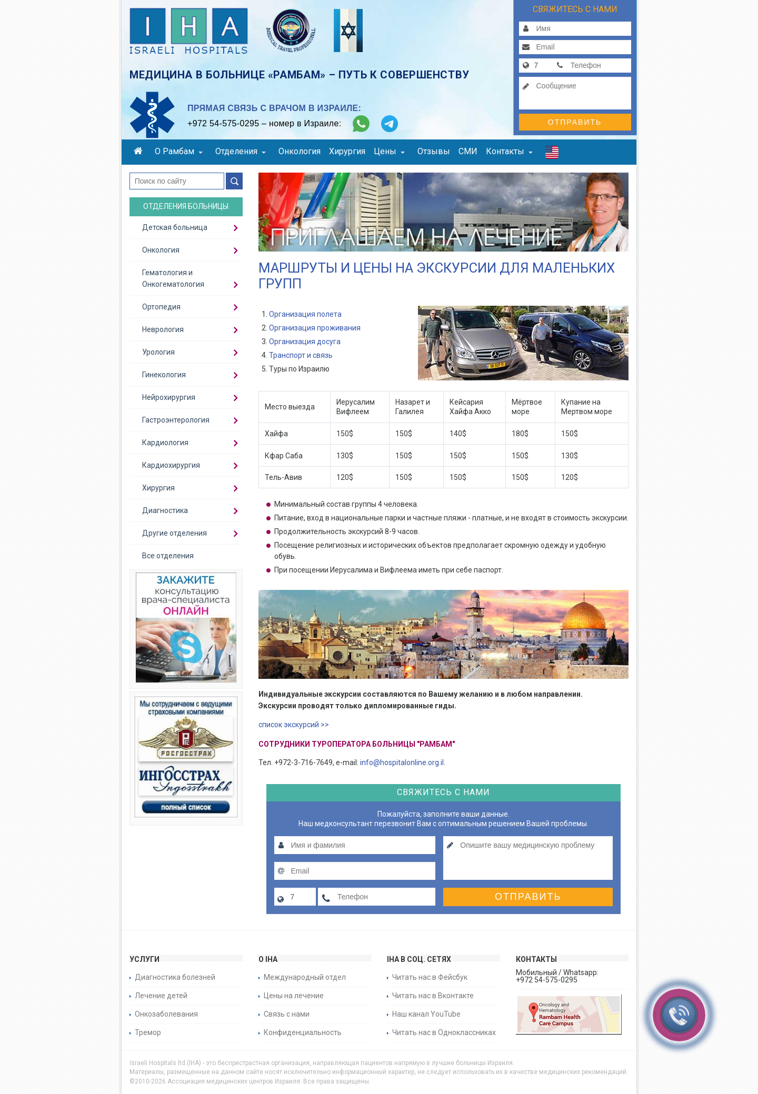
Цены (389, 151)
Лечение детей (161, 995)
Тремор (148, 1032)
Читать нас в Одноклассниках (444, 1032)
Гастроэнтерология (176, 420)
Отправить (575, 122)
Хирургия (347, 151)
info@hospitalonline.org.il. (402, 762)
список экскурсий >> (293, 724)
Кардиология (165, 442)
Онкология (299, 151)
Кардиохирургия (171, 465)
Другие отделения (174, 533)
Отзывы (433, 151)
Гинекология (164, 374)
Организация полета (305, 314)
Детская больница (174, 227)
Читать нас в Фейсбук (429, 977)
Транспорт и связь (301, 355)
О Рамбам (179, 151)
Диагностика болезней (175, 977)
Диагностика (165, 510)
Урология (158, 352)
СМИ (467, 151)
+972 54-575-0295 (223, 123)
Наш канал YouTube (426, 1014)
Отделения (240, 151)
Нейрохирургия (168, 397)
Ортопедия (161, 307)
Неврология (163, 329)
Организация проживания (315, 328)
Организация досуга (305, 341)
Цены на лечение (294, 995)
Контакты (509, 151)
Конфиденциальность (303, 1032)
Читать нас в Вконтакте (433, 995)
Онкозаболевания (166, 1014)
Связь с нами (287, 1014)
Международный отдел (305, 977)
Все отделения (168, 555)
